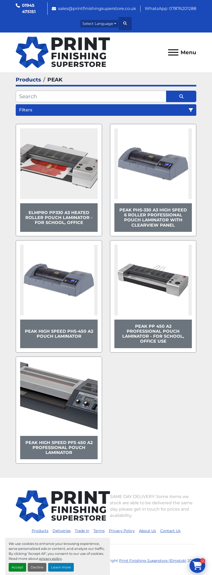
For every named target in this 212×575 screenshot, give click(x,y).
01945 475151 (29, 8)
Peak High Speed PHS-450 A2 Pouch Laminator (59, 334)
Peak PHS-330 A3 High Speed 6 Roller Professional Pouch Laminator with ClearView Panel (153, 217)
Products (40, 530)
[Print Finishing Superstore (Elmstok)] (63, 505)
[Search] (91, 96)
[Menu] (173, 52)
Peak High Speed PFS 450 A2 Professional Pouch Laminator (59, 447)
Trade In (82, 530)
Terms (99, 530)
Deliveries (62, 530)
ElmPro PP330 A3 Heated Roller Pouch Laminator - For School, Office (58, 217)
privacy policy (50, 559)
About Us (147, 530)
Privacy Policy (122, 530)
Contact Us (170, 530)
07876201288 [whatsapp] (182, 8)
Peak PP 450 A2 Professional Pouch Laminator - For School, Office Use (153, 334)
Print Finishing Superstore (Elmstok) (152, 560)
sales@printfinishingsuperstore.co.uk (97, 8)
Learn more (61, 567)
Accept (17, 567)
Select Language (97, 23)
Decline (37, 567)
